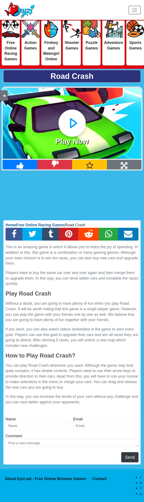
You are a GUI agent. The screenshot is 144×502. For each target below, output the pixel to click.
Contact (100, 479)
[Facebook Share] (14, 234)
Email (78, 419)
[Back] (4, 95)
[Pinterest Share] (68, 234)
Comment (14, 436)
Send (130, 457)
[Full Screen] (124, 164)
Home (11, 225)
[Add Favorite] (89, 164)
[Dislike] (55, 164)
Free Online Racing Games (40, 225)
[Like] (20, 164)
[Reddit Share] (88, 234)
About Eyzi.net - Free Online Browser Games (45, 479)
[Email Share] (128, 234)
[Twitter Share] (32, 234)
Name (11, 419)
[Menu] (135, 10)
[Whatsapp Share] (108, 234)
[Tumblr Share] (50, 234)
